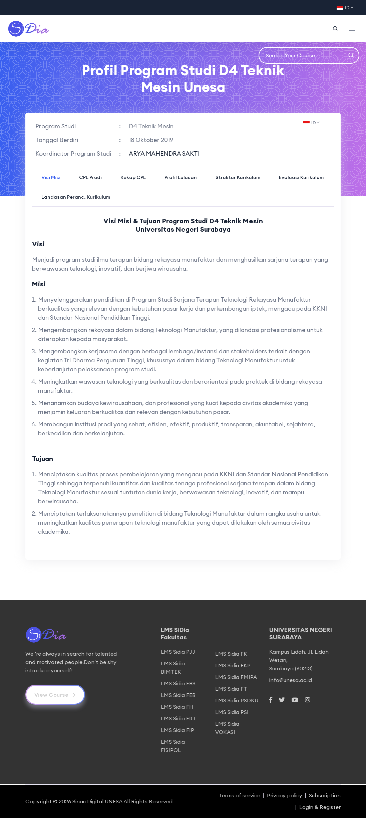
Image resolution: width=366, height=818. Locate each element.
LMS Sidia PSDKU (236, 700)
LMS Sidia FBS (178, 683)
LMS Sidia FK (231, 653)
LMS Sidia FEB (178, 695)
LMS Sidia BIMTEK (173, 667)
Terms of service (239, 795)
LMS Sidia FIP (177, 730)
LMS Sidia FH (177, 706)
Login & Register (320, 807)
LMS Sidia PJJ (178, 651)
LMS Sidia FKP (233, 665)
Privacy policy (284, 795)
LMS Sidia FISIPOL (173, 745)
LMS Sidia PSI (232, 712)
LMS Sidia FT (231, 688)
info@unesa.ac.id (290, 680)
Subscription (325, 795)
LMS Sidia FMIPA (236, 677)
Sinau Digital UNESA (97, 801)
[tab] (51, 177)
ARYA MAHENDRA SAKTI (164, 153)
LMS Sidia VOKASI (227, 727)
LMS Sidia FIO (178, 718)
